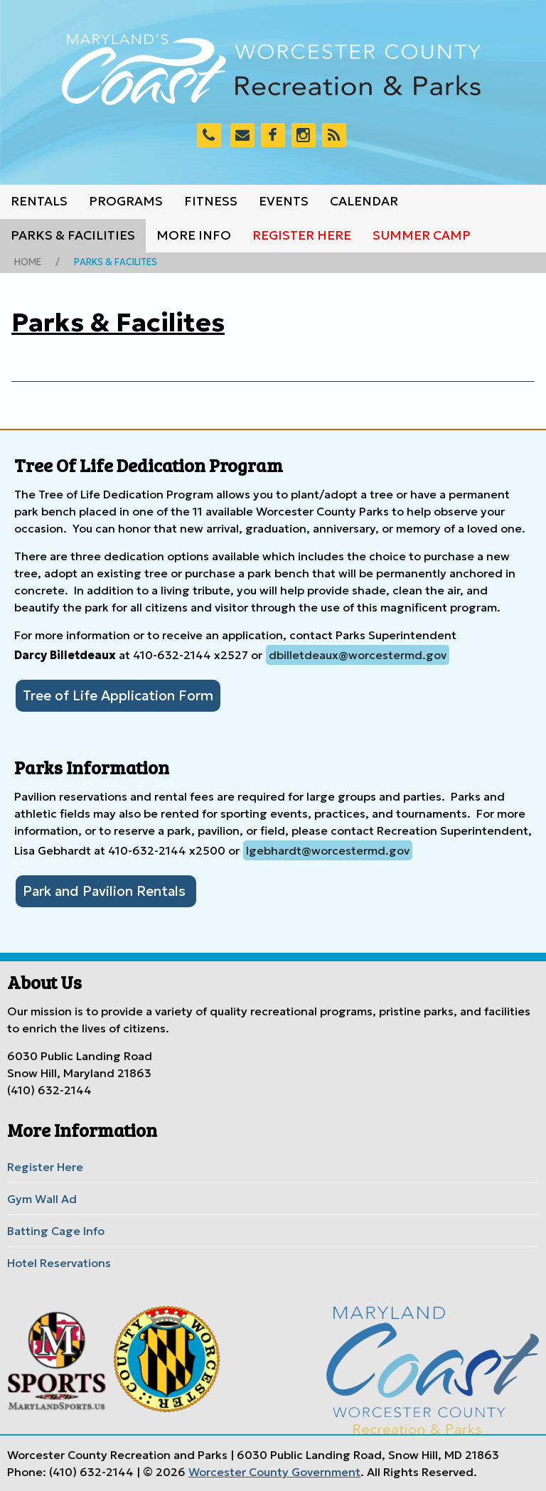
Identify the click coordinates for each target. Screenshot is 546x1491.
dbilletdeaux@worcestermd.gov (357, 655)
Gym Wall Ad (42, 1199)
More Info (193, 235)
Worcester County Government (274, 1472)
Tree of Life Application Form (118, 695)
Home (27, 262)
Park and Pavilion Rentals (106, 890)
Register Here (301, 235)
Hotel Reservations (59, 1263)
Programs (126, 201)
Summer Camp (422, 235)
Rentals (39, 201)
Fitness (210, 201)
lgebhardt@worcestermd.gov (328, 850)
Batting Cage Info (56, 1231)
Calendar (364, 201)
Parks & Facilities (73, 235)
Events (284, 201)
